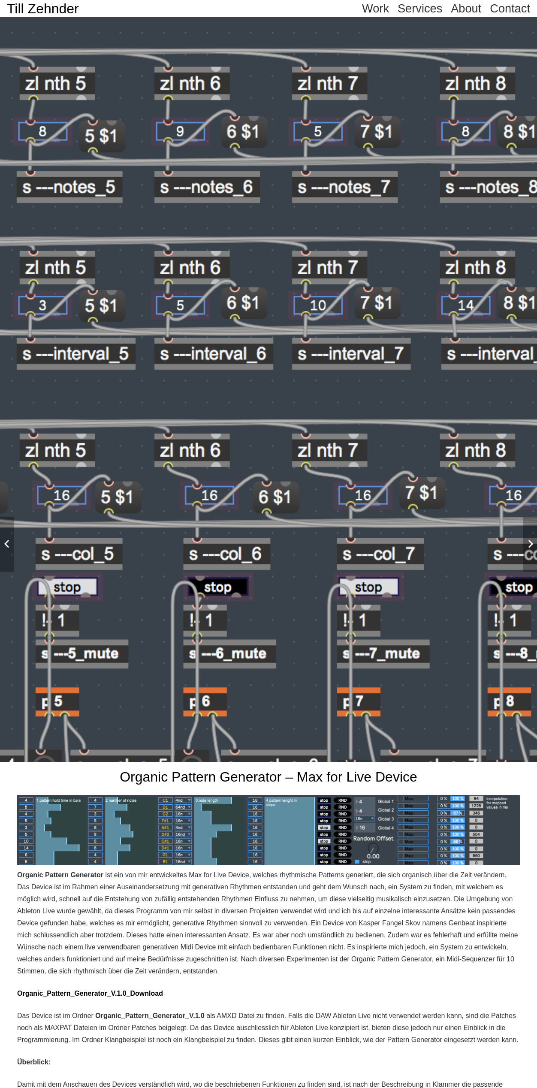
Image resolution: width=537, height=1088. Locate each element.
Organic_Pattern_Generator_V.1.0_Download (90, 993)
